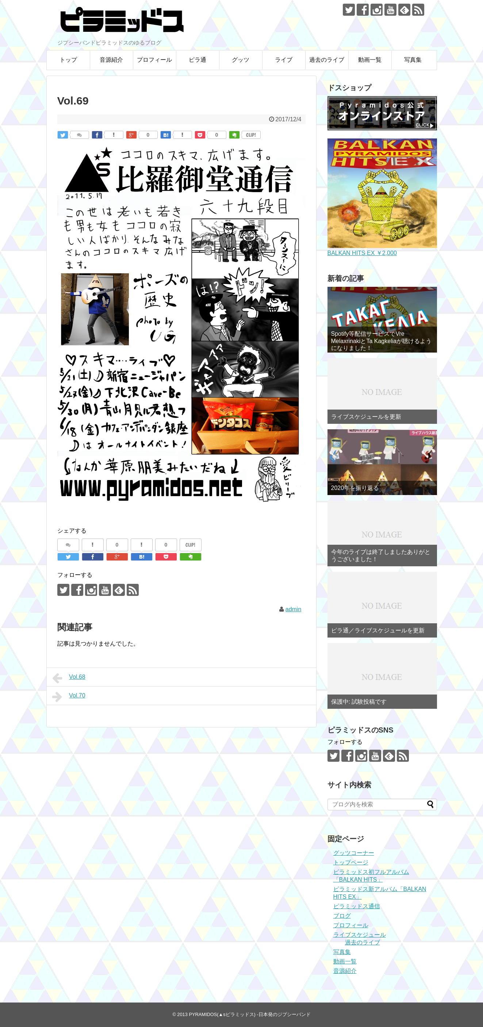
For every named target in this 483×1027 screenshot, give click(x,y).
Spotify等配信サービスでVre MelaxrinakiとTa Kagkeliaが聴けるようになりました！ (381, 341)
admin (293, 609)
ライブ (283, 60)
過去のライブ (326, 60)
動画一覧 (370, 60)
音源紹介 (111, 60)
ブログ (342, 916)
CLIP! (251, 135)
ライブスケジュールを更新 (366, 417)
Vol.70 (68, 697)
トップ (68, 60)
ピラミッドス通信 (356, 906)
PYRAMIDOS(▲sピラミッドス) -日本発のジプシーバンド (249, 1014)
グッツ (240, 60)
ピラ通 (197, 60)
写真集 (413, 60)
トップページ (350, 862)
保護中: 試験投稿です (359, 702)
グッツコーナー (353, 853)
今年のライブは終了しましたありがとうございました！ (380, 555)
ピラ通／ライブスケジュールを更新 (378, 630)
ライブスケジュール (359, 935)
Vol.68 (68, 678)
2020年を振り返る (355, 488)
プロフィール (154, 60)
